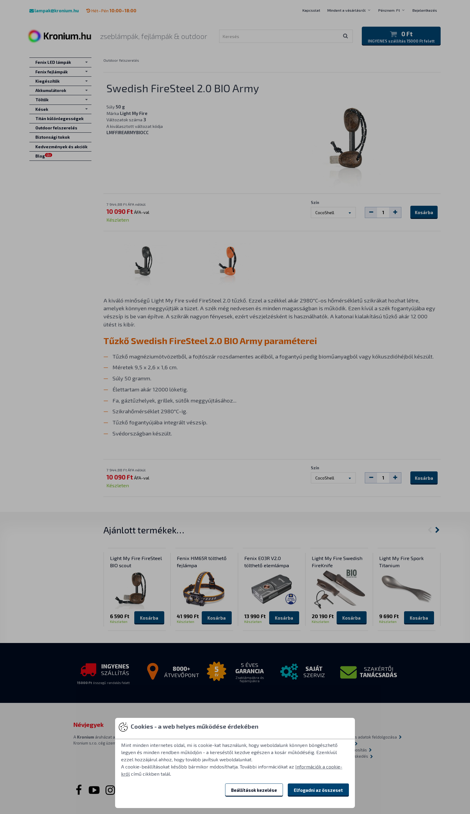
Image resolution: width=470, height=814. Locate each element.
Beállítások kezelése (254, 790)
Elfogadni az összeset (318, 790)
